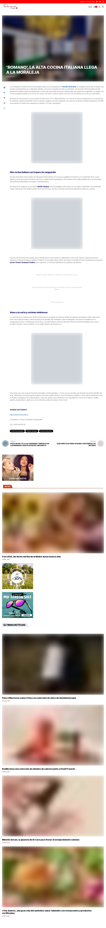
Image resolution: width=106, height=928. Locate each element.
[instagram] (103, 1)
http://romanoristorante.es (19, 415)
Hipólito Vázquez (32, 431)
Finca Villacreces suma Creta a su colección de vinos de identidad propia (39, 698)
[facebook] (97, 1)
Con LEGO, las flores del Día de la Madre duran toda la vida (31, 556)
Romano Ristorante (69, 87)
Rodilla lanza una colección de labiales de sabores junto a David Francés (38, 769)
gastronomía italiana (17, 431)
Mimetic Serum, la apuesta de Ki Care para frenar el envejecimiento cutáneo (41, 839)
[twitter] (100, 1)
